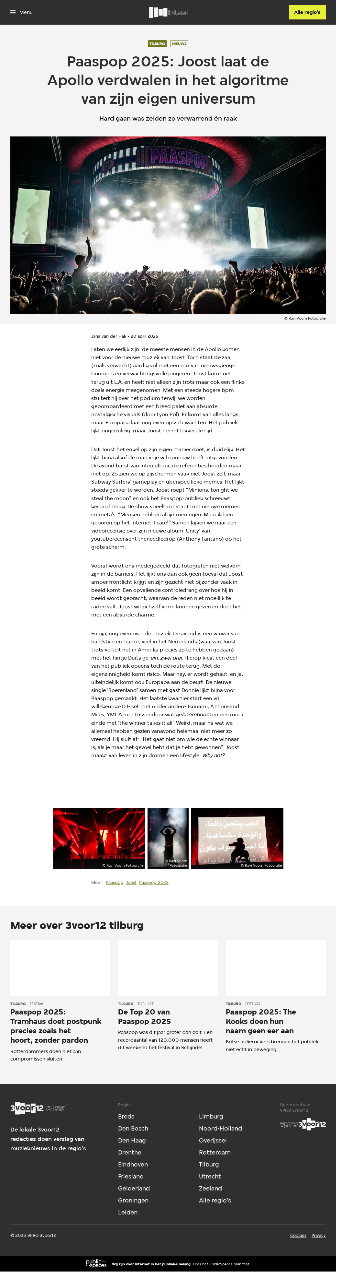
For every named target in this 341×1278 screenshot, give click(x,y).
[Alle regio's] (307, 12)
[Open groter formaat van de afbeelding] (99, 838)
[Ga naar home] (168, 12)
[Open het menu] (21, 12)
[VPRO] (303, 1124)
